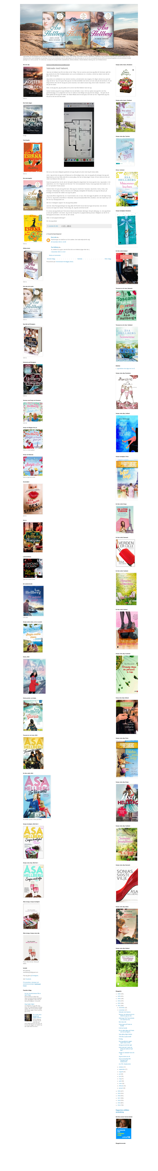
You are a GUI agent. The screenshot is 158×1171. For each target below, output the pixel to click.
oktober (121, 1067)
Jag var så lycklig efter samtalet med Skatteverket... (125, 1060)
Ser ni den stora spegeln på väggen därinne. (37, 1016)
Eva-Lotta (54, 237)
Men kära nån (122, 1022)
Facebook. (28, 979)
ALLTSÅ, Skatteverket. (125, 1064)
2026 (119, 994)
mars (120, 1083)
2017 (119, 1098)
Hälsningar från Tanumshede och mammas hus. (126, 1018)
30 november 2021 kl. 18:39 (58, 242)
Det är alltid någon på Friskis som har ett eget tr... (126, 1031)
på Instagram (34, 975)
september (122, 1069)
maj (120, 1078)
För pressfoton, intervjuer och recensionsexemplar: (32, 984)
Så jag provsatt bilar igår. (125, 1045)
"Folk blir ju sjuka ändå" (125, 1036)
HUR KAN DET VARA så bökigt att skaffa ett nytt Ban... (126, 1049)
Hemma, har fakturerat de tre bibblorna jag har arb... (126, 1015)
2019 (119, 1093)
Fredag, (121, 1039)
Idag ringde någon (29, 1004)
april (120, 1081)
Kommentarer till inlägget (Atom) (64, 261)
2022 (119, 1003)
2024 (119, 998)
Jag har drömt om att (124, 1056)
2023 (119, 1001)
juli (120, 1074)
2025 (119, 996)
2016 (119, 1100)
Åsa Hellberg (54, 247)
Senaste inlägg (51, 259)
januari (121, 1088)
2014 (119, 1105)
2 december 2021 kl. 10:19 (58, 252)
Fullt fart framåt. (123, 1028)
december (122, 1007)
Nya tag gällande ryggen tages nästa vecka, (125, 1042)
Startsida (79, 259)
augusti (121, 1071)
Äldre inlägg (108, 259)
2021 (119, 1005)
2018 (119, 1095)
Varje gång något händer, (125, 1034)
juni (120, 1076)
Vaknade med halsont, (125, 1012)
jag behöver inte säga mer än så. (126, 368)
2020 (119, 1091)
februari (121, 1086)
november (122, 1010)
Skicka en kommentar (55, 255)
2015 (119, 1103)
